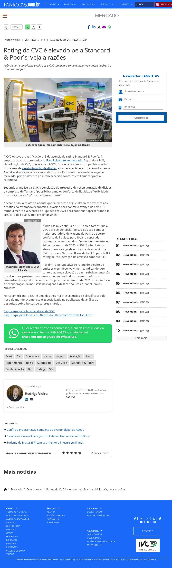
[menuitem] (51, 4)
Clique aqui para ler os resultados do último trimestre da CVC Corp (48, 315)
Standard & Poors (82, 363)
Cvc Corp (61, 363)
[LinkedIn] (26, 399)
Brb (30, 369)
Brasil (9, 356)
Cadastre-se (141, 117)
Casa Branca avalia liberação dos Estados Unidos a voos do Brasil (47, 436)
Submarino (44, 363)
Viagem (60, 356)
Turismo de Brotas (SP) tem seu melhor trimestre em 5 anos (44, 442)
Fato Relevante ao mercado (64, 160)
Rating (41, 369)
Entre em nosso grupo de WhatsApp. (49, 337)
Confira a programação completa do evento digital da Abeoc (44, 430)
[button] (88, 27)
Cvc (19, 356)
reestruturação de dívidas (39, 168)
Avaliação (75, 356)
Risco (89, 356)
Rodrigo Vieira (12, 39)
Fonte (16, 27)
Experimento (13, 363)
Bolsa (29, 363)
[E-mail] (31, 399)
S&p (51, 369)
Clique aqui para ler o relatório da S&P (29, 311)
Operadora (32, 356)
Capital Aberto (14, 369)
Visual (47, 356)
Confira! (70, 396)
